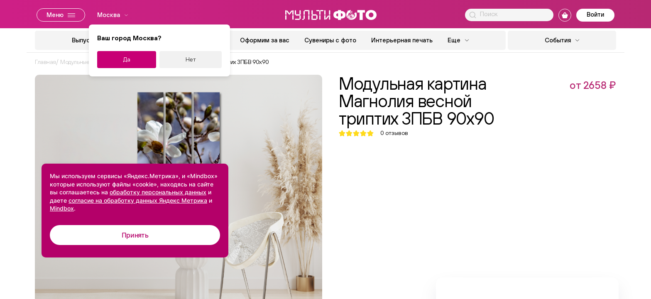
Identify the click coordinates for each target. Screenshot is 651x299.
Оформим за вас (264, 40)
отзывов (394, 133)
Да (126, 59)
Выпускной (88, 40)
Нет (191, 59)
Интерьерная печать (402, 40)
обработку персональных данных (158, 192)
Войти (595, 14)
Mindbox (62, 208)
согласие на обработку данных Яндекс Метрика (138, 200)
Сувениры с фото (330, 40)
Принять (135, 235)
